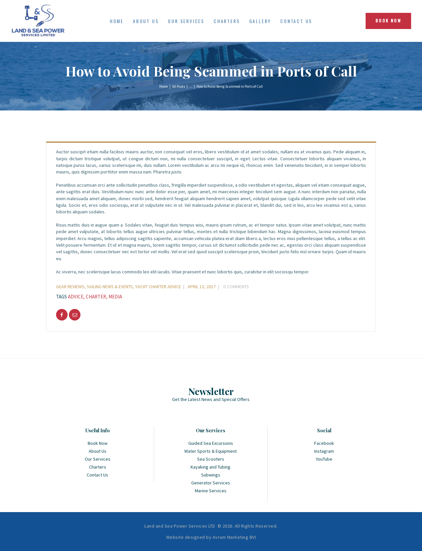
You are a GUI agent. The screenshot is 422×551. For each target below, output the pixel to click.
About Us (97, 451)
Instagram (324, 451)
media (115, 296)
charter (96, 296)
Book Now (97, 443)
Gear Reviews (70, 287)
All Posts (178, 86)
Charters (97, 467)
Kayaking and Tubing (210, 467)
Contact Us (97, 475)
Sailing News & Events (110, 287)
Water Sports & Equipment (210, 451)
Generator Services (210, 483)
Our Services (97, 459)
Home (163, 86)
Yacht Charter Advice (158, 287)
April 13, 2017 (202, 287)
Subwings (210, 475)
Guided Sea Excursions (210, 443)
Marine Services (210, 491)
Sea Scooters (210, 459)
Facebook (324, 443)
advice (75, 296)
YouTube (324, 459)
